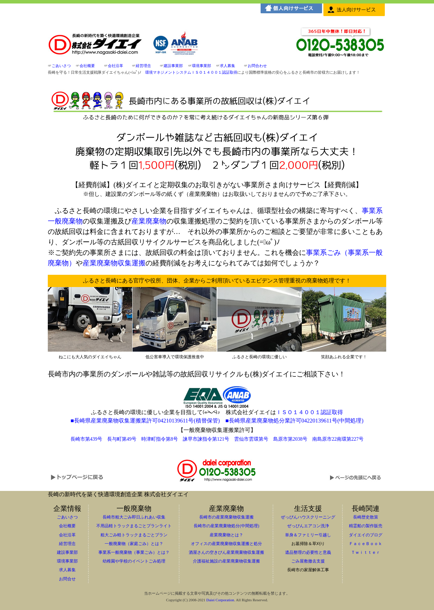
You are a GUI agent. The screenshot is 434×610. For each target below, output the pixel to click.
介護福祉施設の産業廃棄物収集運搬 (226, 561)
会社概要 (87, 66)
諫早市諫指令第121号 (206, 439)
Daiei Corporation (220, 600)
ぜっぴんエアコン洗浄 (308, 525)
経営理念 (143, 66)
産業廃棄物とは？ (226, 534)
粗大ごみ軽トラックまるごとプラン (133, 534)
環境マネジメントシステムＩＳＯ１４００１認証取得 (191, 72)
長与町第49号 (121, 439)
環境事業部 (201, 66)
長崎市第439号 (86, 439)
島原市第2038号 (290, 439)
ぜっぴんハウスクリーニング (308, 517)
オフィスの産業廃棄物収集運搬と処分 (226, 543)
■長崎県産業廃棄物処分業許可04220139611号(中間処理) (294, 421)
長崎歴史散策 (365, 517)
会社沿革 (115, 66)
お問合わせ (257, 66)
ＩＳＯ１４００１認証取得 (309, 412)
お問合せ (67, 578)
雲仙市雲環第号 (251, 439)
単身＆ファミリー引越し (308, 534)
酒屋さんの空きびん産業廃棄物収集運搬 (226, 552)
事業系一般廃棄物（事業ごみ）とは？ (134, 552)
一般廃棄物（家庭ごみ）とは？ (134, 543)
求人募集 (227, 66)
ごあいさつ (61, 66)
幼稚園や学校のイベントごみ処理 (134, 561)
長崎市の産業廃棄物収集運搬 (226, 517)
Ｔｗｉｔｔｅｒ (365, 552)
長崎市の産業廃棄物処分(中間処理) (226, 525)
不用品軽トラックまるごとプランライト (134, 525)
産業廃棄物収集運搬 (114, 263)
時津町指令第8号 (159, 439)
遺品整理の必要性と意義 (308, 552)
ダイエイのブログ (365, 534)
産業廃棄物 (149, 221)
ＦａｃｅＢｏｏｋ (365, 543)
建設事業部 (173, 66)
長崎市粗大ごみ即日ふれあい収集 (134, 517)
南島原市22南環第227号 (338, 439)
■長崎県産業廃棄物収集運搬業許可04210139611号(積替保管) (145, 421)
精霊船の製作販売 (365, 525)
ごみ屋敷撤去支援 (308, 561)
